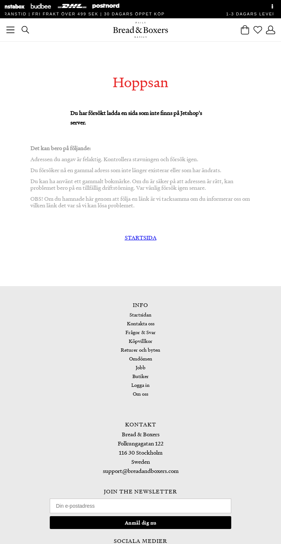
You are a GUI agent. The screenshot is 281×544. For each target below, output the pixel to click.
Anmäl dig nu (141, 522)
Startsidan (140, 314)
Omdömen (140, 358)
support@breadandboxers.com (141, 471)
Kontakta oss (140, 323)
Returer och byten (140, 349)
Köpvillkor (141, 340)
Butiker (140, 376)
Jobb (141, 367)
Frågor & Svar (140, 332)
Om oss (140, 393)
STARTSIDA (141, 237)
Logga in (140, 384)
